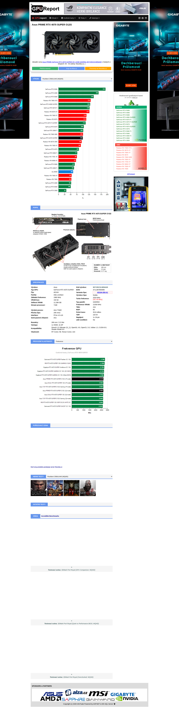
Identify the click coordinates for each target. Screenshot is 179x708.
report (39, 18)
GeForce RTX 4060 (123, 138)
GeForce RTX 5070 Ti (123, 119)
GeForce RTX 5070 (123, 124)
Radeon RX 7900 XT (123, 152)
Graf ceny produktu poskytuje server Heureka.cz (46, 467)
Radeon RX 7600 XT (123, 166)
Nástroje (95, 18)
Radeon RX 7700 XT (123, 162)
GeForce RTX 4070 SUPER (125, 126)
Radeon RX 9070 (122, 155)
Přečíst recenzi (45, 68)
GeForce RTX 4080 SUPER (125, 117)
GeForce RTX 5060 (123, 133)
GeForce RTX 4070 (123, 129)
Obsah (53, 18)
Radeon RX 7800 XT (123, 159)
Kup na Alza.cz (71, 68)
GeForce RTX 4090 (123, 113)
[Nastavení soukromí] (114, 704)
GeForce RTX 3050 (123, 140)
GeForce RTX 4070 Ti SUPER (126, 122)
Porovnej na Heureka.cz (98, 68)
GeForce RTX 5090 (123, 110)
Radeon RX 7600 (122, 169)
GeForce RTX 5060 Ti (123, 131)
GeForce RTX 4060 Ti (123, 136)
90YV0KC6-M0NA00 (100, 287)
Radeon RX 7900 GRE (124, 157)
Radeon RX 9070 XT (123, 150)
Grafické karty (68, 18)
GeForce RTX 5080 (123, 115)
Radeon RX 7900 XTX (124, 148)
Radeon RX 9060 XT (123, 164)
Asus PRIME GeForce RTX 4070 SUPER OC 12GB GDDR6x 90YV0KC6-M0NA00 (71, 62)
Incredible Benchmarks (50, 516)
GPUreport (131, 174)
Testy (82, 18)
